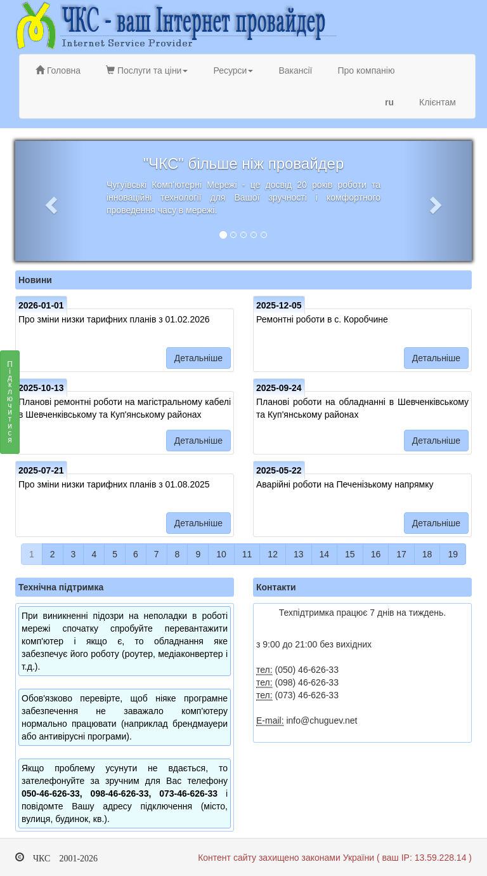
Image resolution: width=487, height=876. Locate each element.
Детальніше (198, 358)
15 (350, 554)
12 (273, 554)
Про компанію (365, 70)
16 (376, 554)
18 (427, 554)
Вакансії (295, 70)
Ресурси (233, 70)
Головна (58, 70)
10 (221, 554)
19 (453, 554)
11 (247, 554)
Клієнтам (437, 102)
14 (325, 554)
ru (389, 102)
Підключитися (10, 405)
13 (299, 554)
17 (401, 554)
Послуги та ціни (147, 70)
